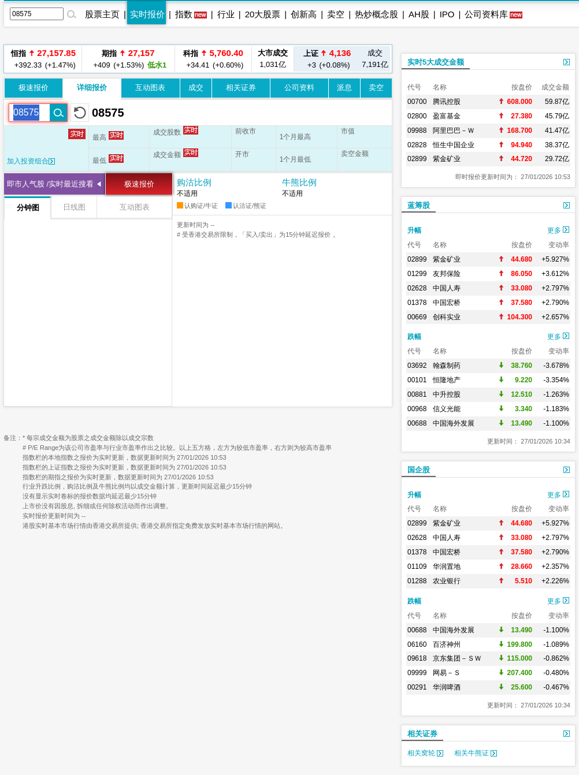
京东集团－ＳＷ (457, 658)
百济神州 (447, 644)
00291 (416, 687)
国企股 (418, 469)
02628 (416, 288)
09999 (416, 673)
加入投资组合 (31, 161)
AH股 (419, 14)
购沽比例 (194, 182)
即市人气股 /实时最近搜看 (50, 184)
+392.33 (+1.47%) (43, 58)
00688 (416, 423)
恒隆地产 (447, 380)
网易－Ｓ (447, 673)
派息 (344, 87)
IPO (447, 14)
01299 (416, 274)
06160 (416, 644)
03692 (416, 366)
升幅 (414, 230)
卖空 (335, 14)
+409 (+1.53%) (128, 58)
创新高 (304, 14)
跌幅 (414, 337)
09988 (416, 130)
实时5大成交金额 (435, 62)
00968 (416, 409)
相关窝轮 (425, 753)
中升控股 (447, 394)
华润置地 (447, 566)
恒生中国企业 (453, 145)
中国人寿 (447, 288)
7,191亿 (375, 59)
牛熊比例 (299, 182)
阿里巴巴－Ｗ (453, 130)
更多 (558, 230)
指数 (183, 14)
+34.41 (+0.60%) (213, 58)
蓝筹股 (418, 205)
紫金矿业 (447, 159)
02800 (416, 116)
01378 (416, 303)
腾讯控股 (447, 102)
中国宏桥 (447, 303)
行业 (226, 14)
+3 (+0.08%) (327, 58)
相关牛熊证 (475, 753)
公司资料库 (486, 14)
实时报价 (147, 14)
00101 (416, 380)
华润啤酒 (447, 687)
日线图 (74, 207)
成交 (195, 87)
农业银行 (447, 581)
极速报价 (33, 87)
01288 (416, 581)
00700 (416, 102)
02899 (416, 159)
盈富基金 (447, 116)
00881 (416, 394)
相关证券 (241, 87)
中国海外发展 (453, 423)
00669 (416, 317)
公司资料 (299, 87)
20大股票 (263, 14)
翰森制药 (447, 366)
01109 (416, 566)
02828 (416, 145)
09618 (416, 658)
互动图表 (150, 87)
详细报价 (92, 87)
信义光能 (447, 409)
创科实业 (447, 317)
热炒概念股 (376, 14)
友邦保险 (447, 274)
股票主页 (102, 14)
